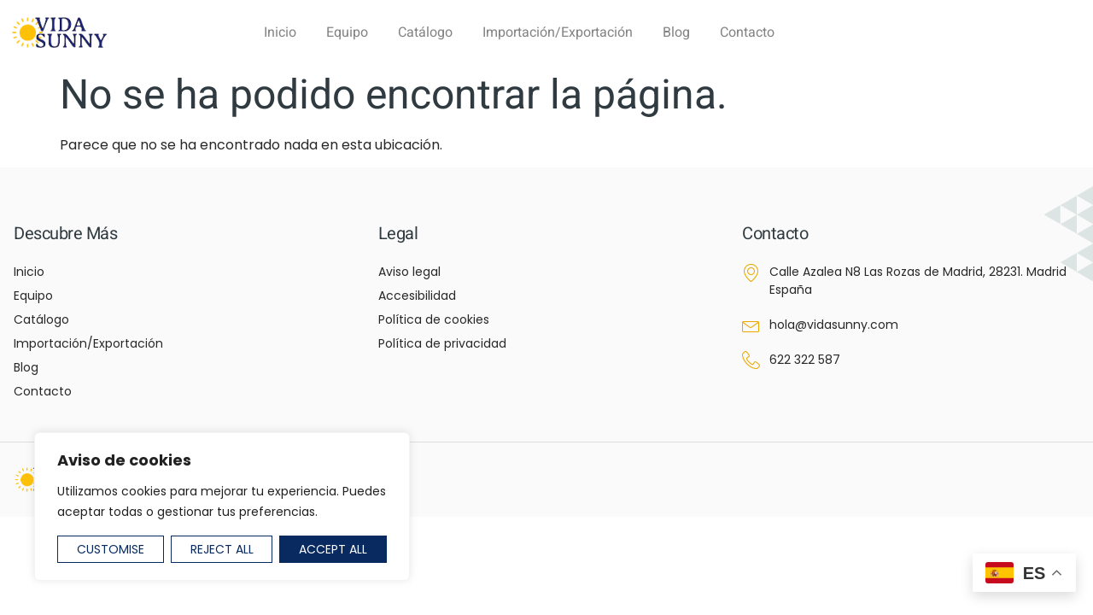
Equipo (347, 32)
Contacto (747, 32)
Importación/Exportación (557, 32)
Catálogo (425, 32)
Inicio (280, 32)
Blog (676, 32)
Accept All (333, 549)
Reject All (222, 549)
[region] (222, 506)
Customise (110, 549)
